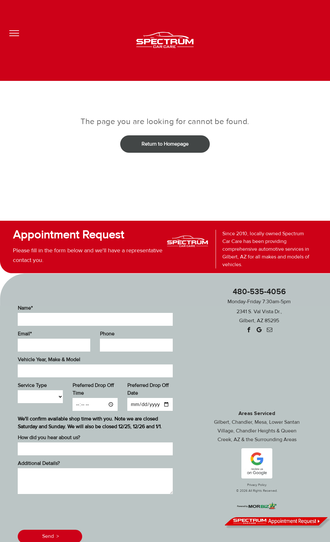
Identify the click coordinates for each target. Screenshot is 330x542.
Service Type (32, 385)
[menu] (14, 33)
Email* (25, 334)
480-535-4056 (259, 291)
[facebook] (249, 330)
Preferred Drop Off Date (148, 389)
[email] (270, 330)
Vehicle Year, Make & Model (49, 359)
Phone (107, 334)
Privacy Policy (257, 485)
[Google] (259, 330)
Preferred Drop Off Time (93, 389)
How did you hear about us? (49, 437)
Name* (25, 308)
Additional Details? (39, 463)
